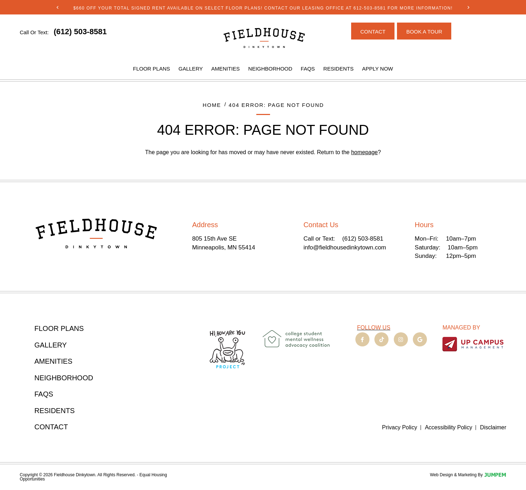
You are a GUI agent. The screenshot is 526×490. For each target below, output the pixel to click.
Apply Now (377, 69)
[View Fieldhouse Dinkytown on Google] (420, 339)
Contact (51, 426)
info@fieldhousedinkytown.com (345, 247)
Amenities (225, 69)
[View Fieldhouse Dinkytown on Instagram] (401, 339)
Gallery (190, 69)
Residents (338, 69)
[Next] (468, 7)
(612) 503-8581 (362, 238)
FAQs (308, 69)
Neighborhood (270, 69)
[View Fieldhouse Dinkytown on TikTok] (381, 339)
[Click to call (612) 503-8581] (80, 32)
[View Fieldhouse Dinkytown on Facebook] (362, 339)
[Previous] (57, 7)
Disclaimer (493, 427)
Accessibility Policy (448, 427)
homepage (364, 152)
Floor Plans (151, 69)
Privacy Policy (399, 427)
